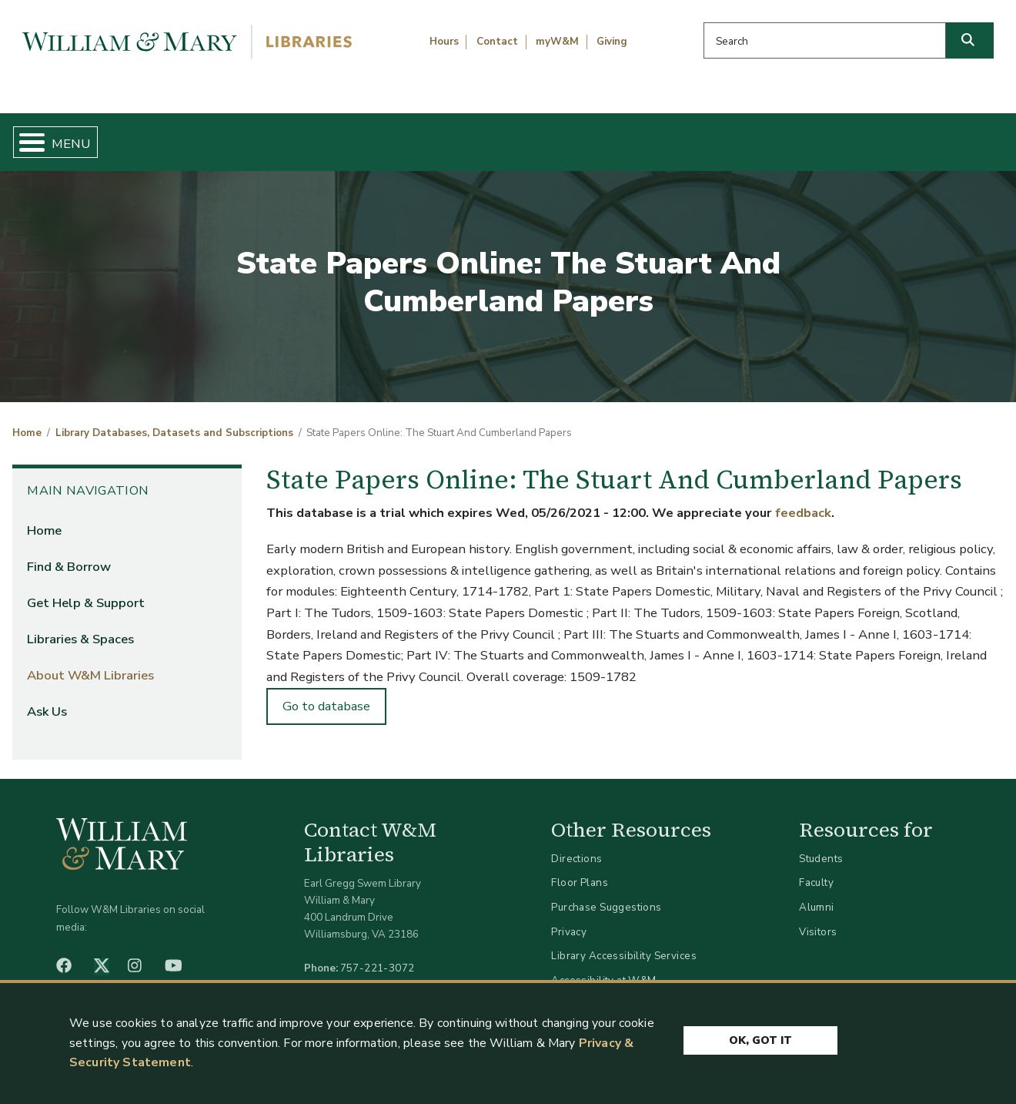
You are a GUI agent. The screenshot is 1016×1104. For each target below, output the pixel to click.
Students (821, 845)
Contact (497, 42)
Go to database (326, 694)
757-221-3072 (377, 955)
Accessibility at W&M (603, 967)
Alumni (816, 894)
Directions (576, 845)
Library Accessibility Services (624, 943)
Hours (444, 42)
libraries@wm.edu (381, 972)
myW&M (557, 42)
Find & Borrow (210, 136)
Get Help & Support (389, 136)
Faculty (816, 870)
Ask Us (936, 136)
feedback (803, 500)
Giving (612, 42)
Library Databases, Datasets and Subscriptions (174, 421)
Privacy (569, 918)
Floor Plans (579, 870)
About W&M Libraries (775, 136)
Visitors (818, 918)
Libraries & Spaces (578, 136)
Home (76, 136)
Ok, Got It (760, 1036)
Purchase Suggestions (606, 894)
